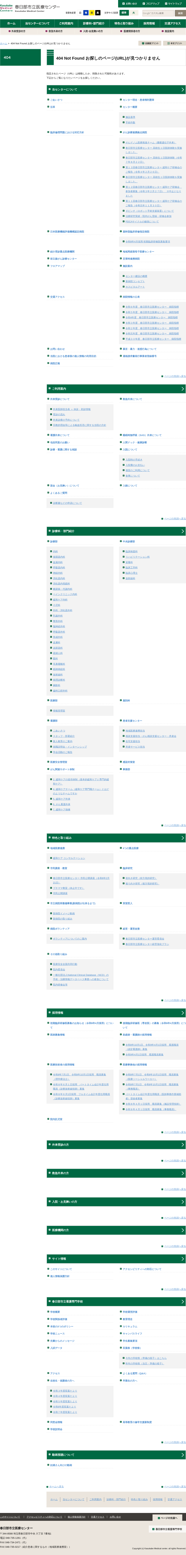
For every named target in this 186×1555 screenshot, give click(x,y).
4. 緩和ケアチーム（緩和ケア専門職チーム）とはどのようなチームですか (81, 791)
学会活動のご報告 (62, 752)
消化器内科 (59, 578)
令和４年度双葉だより (65, 1396)
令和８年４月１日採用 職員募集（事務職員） (151, 1109)
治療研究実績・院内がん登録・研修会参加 (148, 216)
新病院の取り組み (62, 918)
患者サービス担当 (135, 746)
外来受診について (60, 399)
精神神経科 (59, 669)
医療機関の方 (60, 1230)
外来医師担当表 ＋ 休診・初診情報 (72, 409)
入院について (130, 449)
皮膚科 (56, 642)
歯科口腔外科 (60, 690)
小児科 (56, 605)
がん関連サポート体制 (62, 769)
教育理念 (127, 1319)
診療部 (53, 541)
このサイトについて (61, 1269)
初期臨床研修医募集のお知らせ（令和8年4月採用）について (81, 1025)
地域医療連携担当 (135, 730)
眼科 (55, 658)
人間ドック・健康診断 (135, 442)
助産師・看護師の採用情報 (137, 1034)
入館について (130, 485)
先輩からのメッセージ (62, 1341)
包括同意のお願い (60, 442)
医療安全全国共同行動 (65, 964)
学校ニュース (57, 1333)
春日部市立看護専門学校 (67, 1301)
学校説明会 (56, 1429)
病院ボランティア (60, 928)
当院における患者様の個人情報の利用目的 (73, 356)
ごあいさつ (56, 99)
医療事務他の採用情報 (135, 1064)
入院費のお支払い (135, 465)
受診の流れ (59, 414)
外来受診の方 (19, 31)
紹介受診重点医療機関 (62, 251)
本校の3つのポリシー (61, 1326)
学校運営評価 (130, 1312)
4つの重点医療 (131, 848)
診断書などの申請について (67, 503)
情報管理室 (59, 710)
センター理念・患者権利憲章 (138, 99)
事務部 (126, 769)
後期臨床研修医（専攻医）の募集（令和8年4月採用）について (154, 1025)
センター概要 (130, 107)
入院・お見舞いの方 (93, 31)
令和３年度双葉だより (65, 1390)
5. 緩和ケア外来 (61, 798)
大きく (134, 13)
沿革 (52, 107)
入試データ (56, 1348)
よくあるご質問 (58, 493)
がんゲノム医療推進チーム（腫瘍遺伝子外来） (151, 142)
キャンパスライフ (132, 1333)
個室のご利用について (138, 470)
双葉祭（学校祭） (132, 1348)
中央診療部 (129, 541)
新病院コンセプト (135, 281)
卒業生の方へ (130, 1380)
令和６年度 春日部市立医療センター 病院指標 (152, 306)
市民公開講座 (60, 893)
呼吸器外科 (59, 631)
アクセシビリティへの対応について (142, 1269)
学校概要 (55, 1312)
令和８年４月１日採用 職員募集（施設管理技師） (153, 1104)
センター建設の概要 (136, 276)
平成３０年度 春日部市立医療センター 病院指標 (153, 339)
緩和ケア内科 (60, 599)
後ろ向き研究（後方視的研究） (142, 883)
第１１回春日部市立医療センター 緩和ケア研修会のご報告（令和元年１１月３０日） (154, 203)
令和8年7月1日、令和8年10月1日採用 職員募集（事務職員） (152, 1086)
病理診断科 (59, 679)
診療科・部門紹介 (94, 23)
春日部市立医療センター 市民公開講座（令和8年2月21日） (81, 880)
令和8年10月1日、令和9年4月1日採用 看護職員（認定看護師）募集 (152, 1047)
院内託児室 (56, 1119)
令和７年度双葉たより (65, 1412)
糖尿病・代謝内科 (62, 589)
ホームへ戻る (56, 1486)
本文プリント (174, 43)
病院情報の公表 (131, 296)
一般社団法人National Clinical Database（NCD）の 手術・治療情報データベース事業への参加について (81, 977)
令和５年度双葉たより (65, 1401)
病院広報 (55, 363)
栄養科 (129, 562)
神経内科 (58, 573)
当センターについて (37, 23)
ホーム (10, 23)
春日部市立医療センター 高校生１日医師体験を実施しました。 (154, 150)
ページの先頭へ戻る (175, 376)
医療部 (53, 700)
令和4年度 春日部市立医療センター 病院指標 (152, 317)
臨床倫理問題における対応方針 (67, 132)
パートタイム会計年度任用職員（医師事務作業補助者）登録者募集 (153, 1096)
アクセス (55, 1373)
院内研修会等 (60, 984)
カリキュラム (130, 1326)
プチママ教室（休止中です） (68, 888)
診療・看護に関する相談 (63, 449)
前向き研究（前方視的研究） (141, 878)
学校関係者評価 (58, 1319)
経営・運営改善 (131, 928)
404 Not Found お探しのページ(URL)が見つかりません (20, 57)
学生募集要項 (130, 1341)
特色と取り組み (124, 23)
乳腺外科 (58, 615)
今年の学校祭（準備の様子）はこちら (146, 1358)
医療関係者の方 (130, 31)
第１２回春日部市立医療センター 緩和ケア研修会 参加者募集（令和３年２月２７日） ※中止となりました (154, 191)
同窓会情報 (56, 1422)
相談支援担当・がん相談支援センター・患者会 (151, 736)
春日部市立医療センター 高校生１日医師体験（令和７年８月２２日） (154, 160)
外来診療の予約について (66, 419)
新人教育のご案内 (62, 741)
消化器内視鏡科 (61, 583)
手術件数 (130, 122)
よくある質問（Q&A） (135, 1373)
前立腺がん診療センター (63, 258)
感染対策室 (129, 762)
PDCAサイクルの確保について (142, 221)
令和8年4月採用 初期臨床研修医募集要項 (148, 241)
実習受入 (127, 903)
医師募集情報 (57, 1034)
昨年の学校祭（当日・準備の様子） (145, 1363)
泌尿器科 (58, 647)
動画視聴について (63, 1454)
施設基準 (130, 117)
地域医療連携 (57, 848)
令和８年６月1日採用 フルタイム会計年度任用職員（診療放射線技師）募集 (81, 1096)
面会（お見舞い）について (64, 485)
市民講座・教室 (58, 868)
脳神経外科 (59, 626)
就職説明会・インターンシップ (70, 746)
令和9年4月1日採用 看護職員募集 (144, 1054)
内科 (55, 551)
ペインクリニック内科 (65, 594)
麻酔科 (56, 685)
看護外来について (60, 435)
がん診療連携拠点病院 (135, 132)
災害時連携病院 (131, 258)
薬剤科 (126, 700)
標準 (124, 13)
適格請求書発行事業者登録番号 (140, 356)
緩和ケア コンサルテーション (69, 858)
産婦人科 (58, 653)
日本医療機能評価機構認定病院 (67, 231)
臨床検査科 (132, 551)
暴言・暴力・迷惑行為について (140, 349)
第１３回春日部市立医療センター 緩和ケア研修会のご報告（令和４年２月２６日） (154, 169)
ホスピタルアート (135, 286)
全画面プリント (149, 43)
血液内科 (58, 562)
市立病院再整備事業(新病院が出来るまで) (72, 903)
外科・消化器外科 (62, 610)
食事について (133, 475)
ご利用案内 (66, 23)
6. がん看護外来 (61, 804)
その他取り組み (58, 954)
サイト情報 (59, 1258)
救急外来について (132, 399)
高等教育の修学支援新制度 (137, 1422)
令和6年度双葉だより (64, 1406)
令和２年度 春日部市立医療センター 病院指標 (152, 328)
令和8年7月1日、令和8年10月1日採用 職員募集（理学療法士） (79, 1076)
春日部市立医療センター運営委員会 (145, 938)
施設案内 (167, 31)
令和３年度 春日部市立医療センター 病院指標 (152, 322)
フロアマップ (57, 266)
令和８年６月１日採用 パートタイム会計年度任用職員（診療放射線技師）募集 (81, 1086)
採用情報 (149, 23)
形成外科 (58, 637)
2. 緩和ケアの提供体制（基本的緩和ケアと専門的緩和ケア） (81, 781)
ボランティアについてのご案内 (70, 938)
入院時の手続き (134, 459)
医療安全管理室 (58, 762)
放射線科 (58, 674)
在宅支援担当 (133, 741)
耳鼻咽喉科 (59, 664)
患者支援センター (132, 720)
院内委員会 (59, 969)
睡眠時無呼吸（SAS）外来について (142, 435)
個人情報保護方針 (60, 1276)
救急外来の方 (56, 31)
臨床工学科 (132, 567)
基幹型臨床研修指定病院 (136, 231)
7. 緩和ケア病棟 (61, 809)
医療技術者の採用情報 (62, 1064)
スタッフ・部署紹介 (64, 736)
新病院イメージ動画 (64, 913)
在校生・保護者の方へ (62, 1380)
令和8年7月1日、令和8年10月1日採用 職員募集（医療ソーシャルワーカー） (152, 1076)
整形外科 (58, 621)
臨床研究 (127, 868)
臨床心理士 (132, 573)
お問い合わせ (57, 349)
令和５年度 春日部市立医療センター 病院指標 (152, 312)
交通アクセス (173, 23)
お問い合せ (115, 1517)
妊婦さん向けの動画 (61, 1465)
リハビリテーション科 (138, 556)
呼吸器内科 (59, 567)
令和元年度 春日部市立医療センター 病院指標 (152, 333)
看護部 (53, 720)
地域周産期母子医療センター (138, 251)
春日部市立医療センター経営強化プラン (147, 944)
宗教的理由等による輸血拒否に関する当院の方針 (79, 425)
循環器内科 (59, 556)
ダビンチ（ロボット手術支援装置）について (150, 211)
